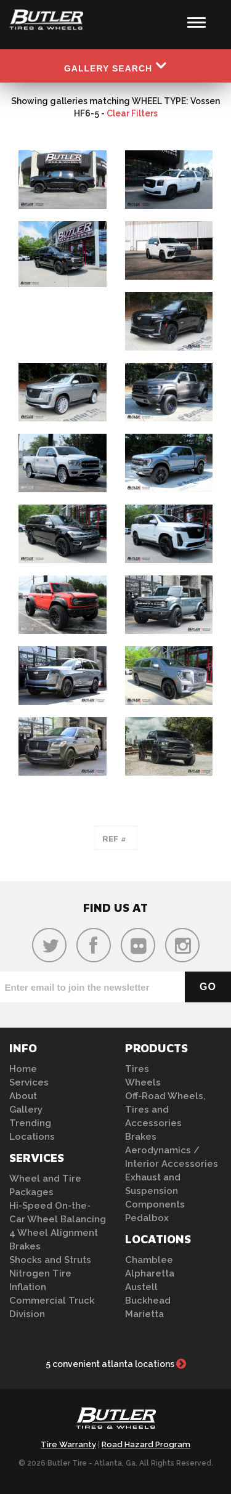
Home (23, 1068)
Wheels (143, 1082)
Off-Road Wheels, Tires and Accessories (165, 1109)
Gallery (26, 1109)
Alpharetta (149, 1273)
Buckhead (148, 1300)
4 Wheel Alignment (53, 1232)
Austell (141, 1287)
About (23, 1096)
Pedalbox (147, 1218)
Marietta (144, 1314)
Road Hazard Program (146, 1444)
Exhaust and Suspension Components (155, 1191)
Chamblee (149, 1259)
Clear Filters (132, 113)
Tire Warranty (68, 1444)
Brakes (25, 1246)
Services (29, 1082)
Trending (30, 1123)
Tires (137, 1068)
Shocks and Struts (50, 1259)
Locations (32, 1136)
